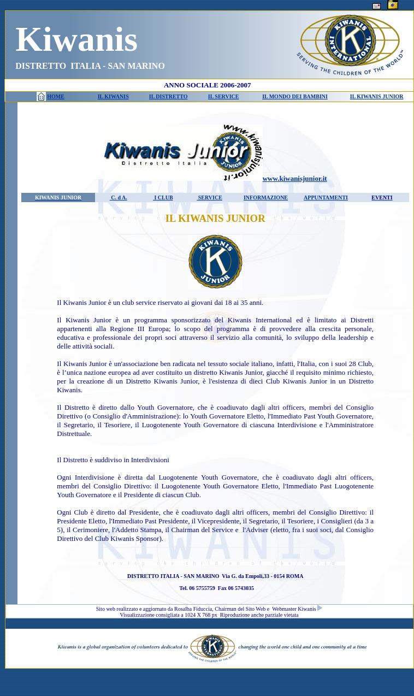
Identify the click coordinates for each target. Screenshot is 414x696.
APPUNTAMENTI (326, 197)
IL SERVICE (223, 96)
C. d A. (118, 197)
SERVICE (209, 197)
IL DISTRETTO (168, 96)
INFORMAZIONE (266, 197)
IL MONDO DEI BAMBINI (295, 96)
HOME (55, 96)
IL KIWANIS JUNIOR (377, 96)
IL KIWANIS (113, 96)
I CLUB (163, 197)
